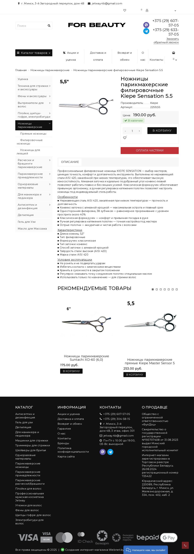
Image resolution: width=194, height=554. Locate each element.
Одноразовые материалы (28, 185)
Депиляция (26, 215)
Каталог (34, 52)
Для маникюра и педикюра (29, 196)
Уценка (23, 79)
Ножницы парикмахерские (50, 70)
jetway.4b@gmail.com (105, 3)
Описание (70, 162)
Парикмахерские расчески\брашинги (30, 478)
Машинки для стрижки (31, 437)
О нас (142, 56)
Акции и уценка (71, 56)
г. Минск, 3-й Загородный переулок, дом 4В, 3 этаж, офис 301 (117, 424)
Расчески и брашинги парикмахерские (30, 163)
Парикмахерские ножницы (27, 461)
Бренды (63, 439)
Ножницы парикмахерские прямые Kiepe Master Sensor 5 (150, 358)
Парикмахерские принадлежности (30, 175)
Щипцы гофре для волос (33, 511)
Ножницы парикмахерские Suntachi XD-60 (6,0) (86, 358)
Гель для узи (24, 419)
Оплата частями (150, 150)
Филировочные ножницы (30, 141)
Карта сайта (66, 453)
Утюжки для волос (28, 501)
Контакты (156, 59)
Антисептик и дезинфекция (27, 206)
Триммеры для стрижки (32, 442)
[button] (145, 549)
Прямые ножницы (33, 133)
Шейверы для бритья (30, 446)
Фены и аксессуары (32, 96)
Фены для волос (27, 506)
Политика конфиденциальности (73, 446)
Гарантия (64, 425)
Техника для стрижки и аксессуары (33, 87)
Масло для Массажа (32, 228)
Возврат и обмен (125, 56)
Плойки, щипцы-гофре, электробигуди (34, 115)
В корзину (162, 130)
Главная (21, 70)
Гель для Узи (27, 221)
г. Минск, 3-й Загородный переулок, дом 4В (50, 3)
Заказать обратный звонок (166, 40)
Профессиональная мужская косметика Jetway (29, 493)
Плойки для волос (28, 485)
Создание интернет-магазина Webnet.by (94, 546)
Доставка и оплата (98, 56)
